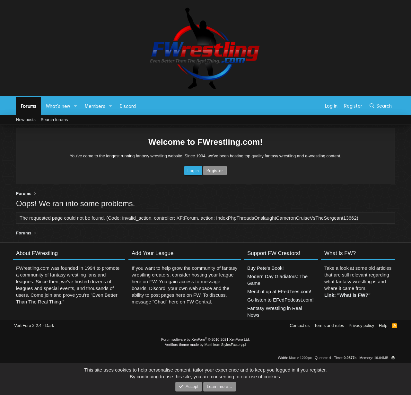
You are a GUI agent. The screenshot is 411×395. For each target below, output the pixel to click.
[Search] (380, 105)
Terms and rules (329, 325)
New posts (26, 119)
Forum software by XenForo (205, 339)
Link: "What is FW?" (347, 297)
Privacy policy (361, 325)
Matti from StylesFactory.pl (225, 345)
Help (383, 325)
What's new (58, 105)
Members (95, 105)
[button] (75, 106)
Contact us (300, 325)
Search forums (54, 119)
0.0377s (350, 358)
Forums (28, 105)
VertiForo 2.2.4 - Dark (34, 325)
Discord (128, 105)
